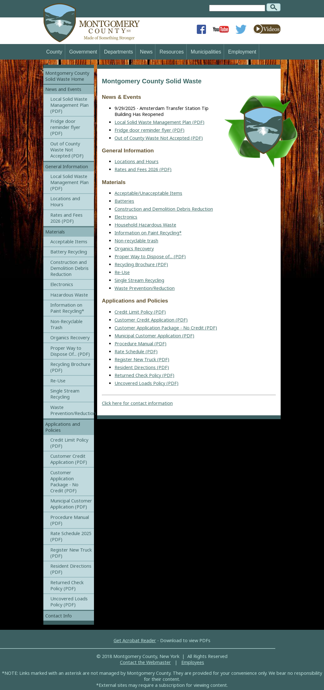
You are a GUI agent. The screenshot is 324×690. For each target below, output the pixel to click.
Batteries (124, 201)
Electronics (126, 217)
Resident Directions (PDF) (142, 367)
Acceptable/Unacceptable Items (148, 193)
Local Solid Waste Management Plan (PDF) (159, 122)
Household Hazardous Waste (145, 225)
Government (83, 51)
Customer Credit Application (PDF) (151, 320)
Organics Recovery (134, 249)
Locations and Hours (137, 161)
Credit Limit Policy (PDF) (140, 312)
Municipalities (206, 51)
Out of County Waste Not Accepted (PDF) (159, 138)
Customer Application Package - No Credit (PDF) (166, 328)
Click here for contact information (137, 403)
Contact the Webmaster (145, 662)
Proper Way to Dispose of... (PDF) (150, 256)
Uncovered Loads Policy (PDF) (146, 383)
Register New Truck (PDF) (142, 359)
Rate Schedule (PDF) (136, 351)
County (54, 51)
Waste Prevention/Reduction (145, 288)
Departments (118, 51)
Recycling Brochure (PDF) (141, 264)
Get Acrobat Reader (135, 640)
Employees (192, 662)
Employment (242, 51)
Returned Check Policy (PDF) (144, 375)
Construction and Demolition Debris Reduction (164, 209)
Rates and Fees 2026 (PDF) (143, 169)
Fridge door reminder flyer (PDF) (149, 130)
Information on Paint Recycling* (148, 233)
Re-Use (122, 272)
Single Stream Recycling (139, 280)
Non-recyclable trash (136, 241)
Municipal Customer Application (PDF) (154, 336)
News (146, 51)
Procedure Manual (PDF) (140, 344)
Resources (171, 51)
